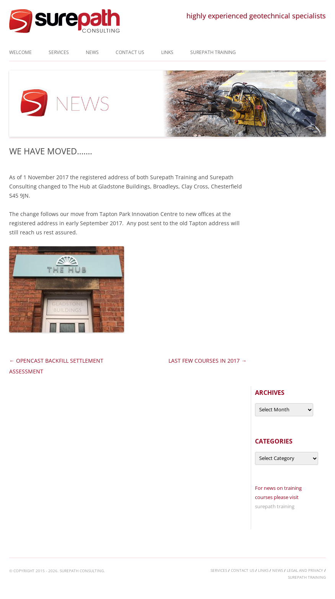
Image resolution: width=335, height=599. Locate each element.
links (263, 570)
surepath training (274, 506)
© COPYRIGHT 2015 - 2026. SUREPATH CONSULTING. (57, 570)
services (219, 570)
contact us (242, 570)
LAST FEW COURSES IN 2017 (207, 360)
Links (167, 52)
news (277, 570)
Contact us (130, 52)
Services (59, 52)
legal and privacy (305, 570)
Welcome (20, 52)
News (92, 52)
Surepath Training (213, 52)
